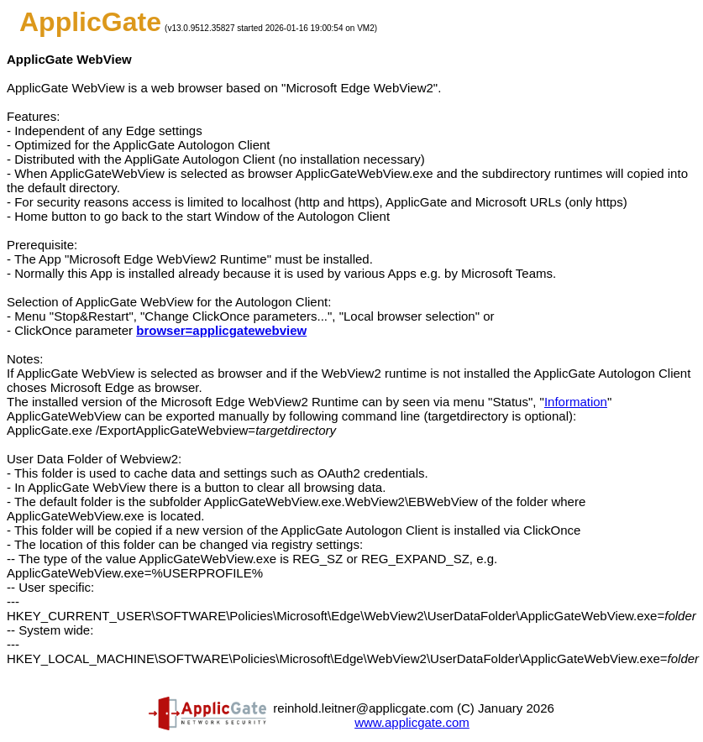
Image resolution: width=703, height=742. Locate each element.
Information (575, 402)
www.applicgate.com (412, 722)
